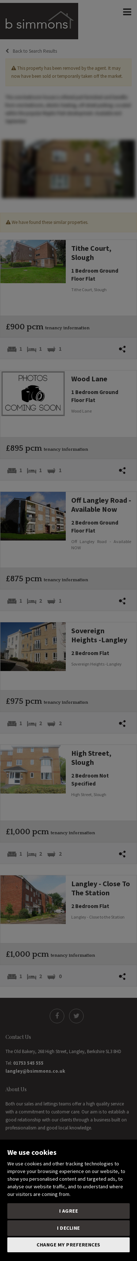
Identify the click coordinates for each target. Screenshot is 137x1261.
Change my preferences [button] (68, 1244)
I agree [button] (68, 1211)
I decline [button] (68, 1228)
